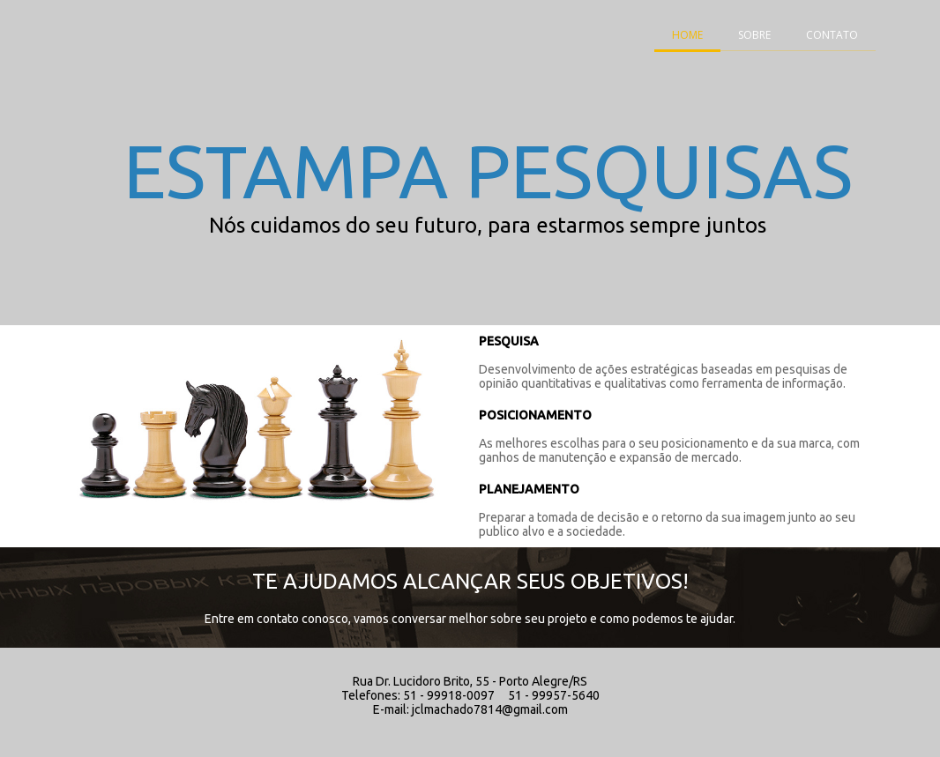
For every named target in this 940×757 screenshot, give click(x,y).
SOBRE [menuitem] (754, 34)
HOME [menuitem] (687, 34)
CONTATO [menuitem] (832, 34)
